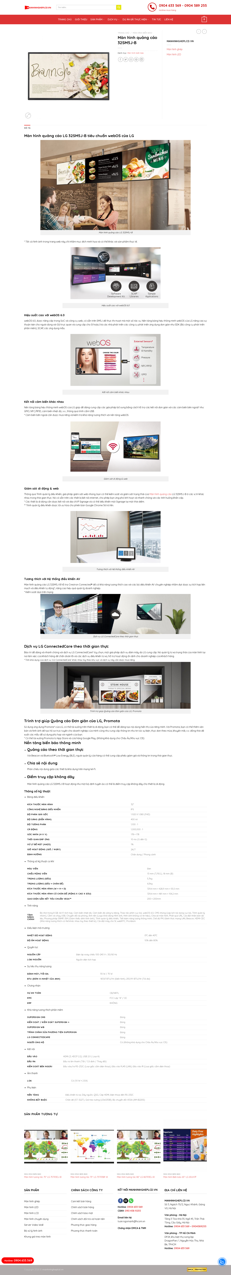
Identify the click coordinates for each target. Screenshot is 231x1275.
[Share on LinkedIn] (141, 59)
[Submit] (118, 7)
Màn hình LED (174, 54)
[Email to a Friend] (131, 59)
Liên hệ (168, 19)
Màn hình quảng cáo (161, 494)
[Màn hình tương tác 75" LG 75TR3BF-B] (92, 1146)
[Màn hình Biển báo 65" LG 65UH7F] (185, 1146)
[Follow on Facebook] (120, 1200)
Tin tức (156, 19)
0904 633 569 (135, 1206)
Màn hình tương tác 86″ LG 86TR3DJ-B (136, 1177)
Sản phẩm (97, 19)
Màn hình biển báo (142, 32)
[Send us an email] (125, 1200)
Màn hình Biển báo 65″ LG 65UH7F (180, 1177)
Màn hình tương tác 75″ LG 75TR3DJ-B (42, 1177)
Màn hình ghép (175, 49)
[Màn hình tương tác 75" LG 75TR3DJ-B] (46, 1146)
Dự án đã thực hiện (136, 19)
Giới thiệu (81, 19)
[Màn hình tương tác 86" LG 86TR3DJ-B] (138, 1146)
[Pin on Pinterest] (136, 59)
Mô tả (27, 128)
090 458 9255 (133, 1210)
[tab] (27, 128)
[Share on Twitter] (125, 59)
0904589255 (199, 1226)
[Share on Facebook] (120, 59)
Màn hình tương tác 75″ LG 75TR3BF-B (89, 1177)
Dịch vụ (113, 19)
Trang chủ (65, 19)
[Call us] (131, 1200)
